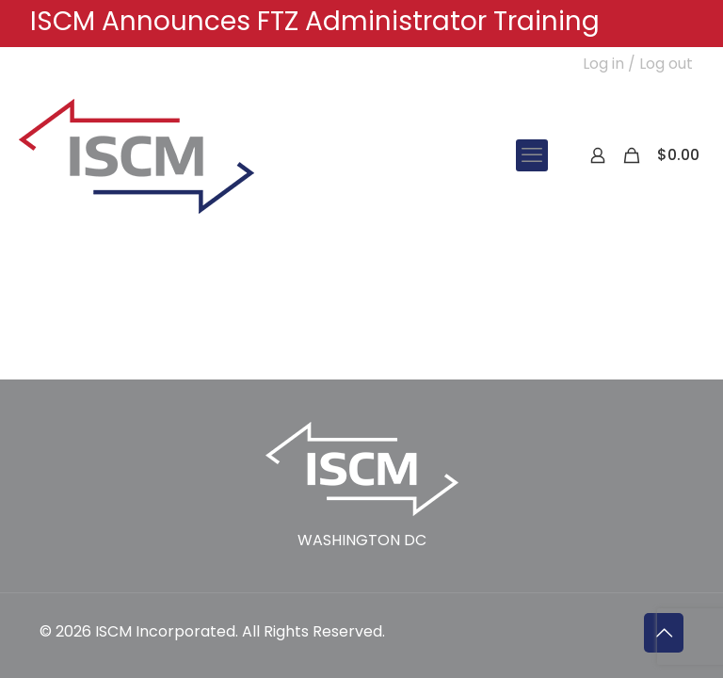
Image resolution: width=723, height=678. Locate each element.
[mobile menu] (532, 155)
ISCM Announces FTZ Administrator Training (315, 21)
